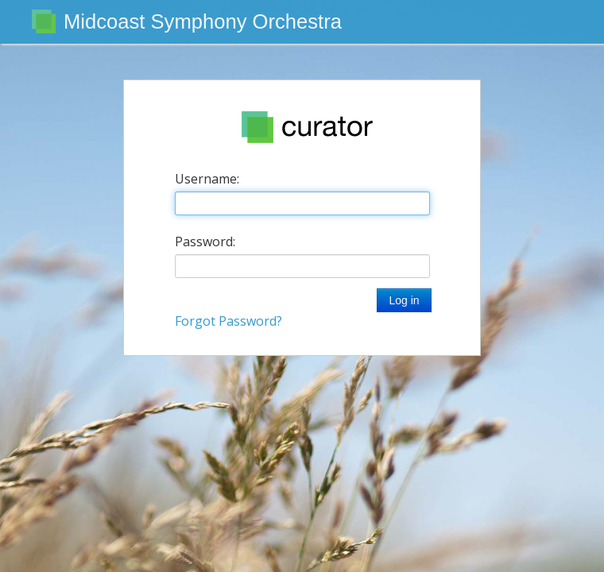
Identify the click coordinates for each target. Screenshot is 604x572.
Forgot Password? (228, 321)
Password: (205, 241)
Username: (207, 178)
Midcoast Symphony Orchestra (203, 21)
